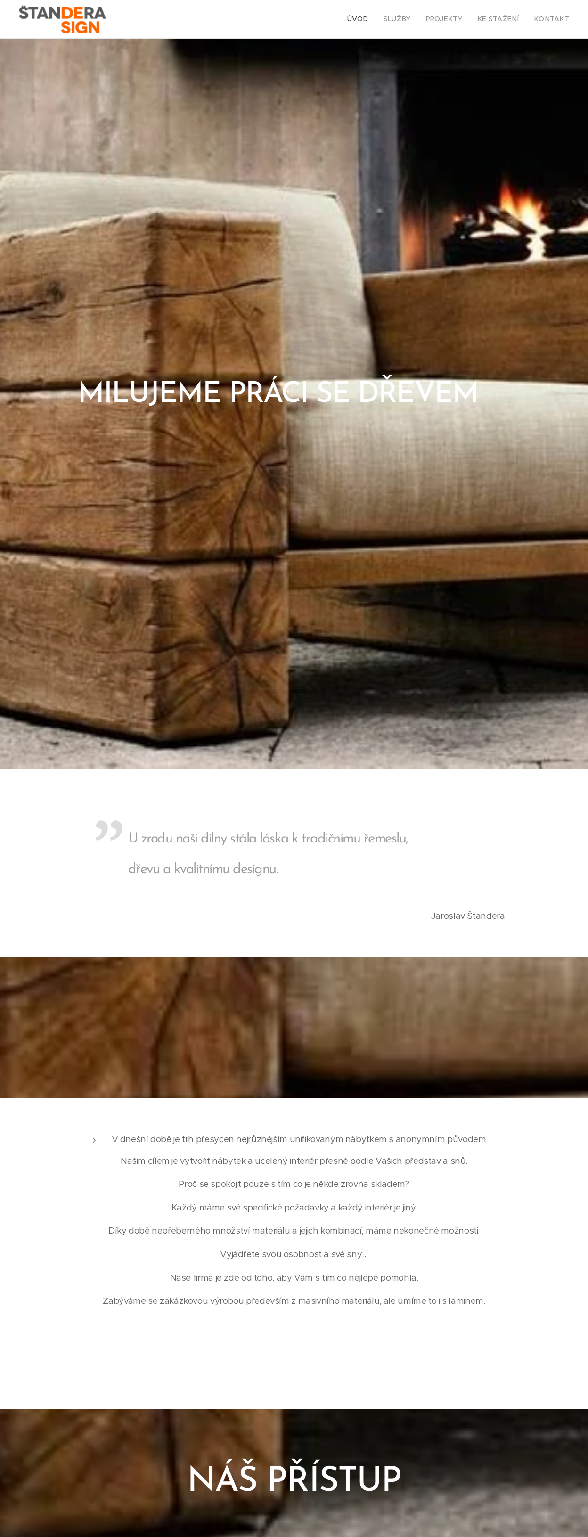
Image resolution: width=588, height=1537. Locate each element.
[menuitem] (375, 19)
